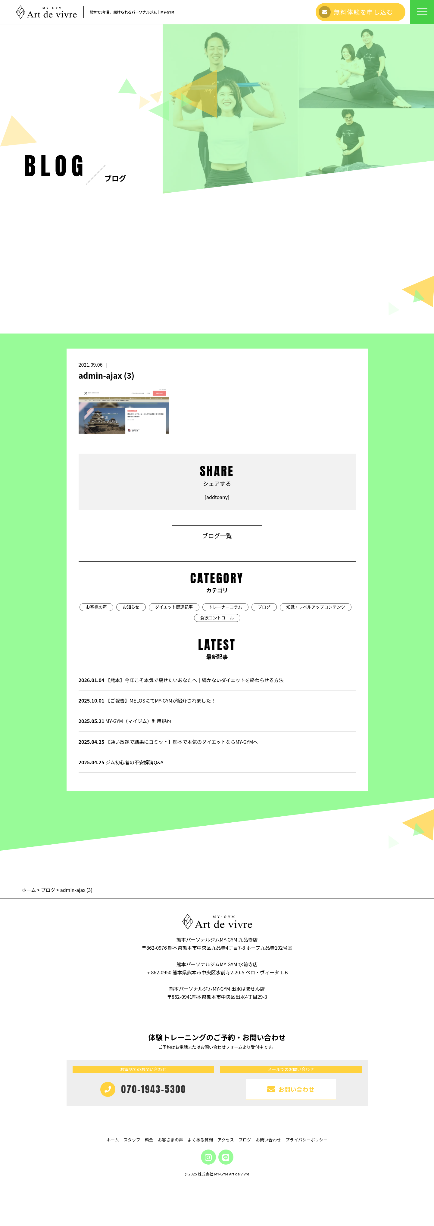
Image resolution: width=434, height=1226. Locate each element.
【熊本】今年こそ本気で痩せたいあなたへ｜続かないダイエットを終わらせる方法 (181, 680)
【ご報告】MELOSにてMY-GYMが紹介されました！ (147, 700)
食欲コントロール (217, 618)
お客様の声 (96, 607)
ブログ (264, 607)
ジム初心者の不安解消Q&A (121, 762)
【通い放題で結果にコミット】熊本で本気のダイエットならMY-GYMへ (168, 741)
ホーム (29, 889)
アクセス (225, 1140)
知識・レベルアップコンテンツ (315, 607)
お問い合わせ (268, 1140)
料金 (149, 1140)
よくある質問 (200, 1140)
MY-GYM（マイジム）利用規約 (125, 721)
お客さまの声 (170, 1140)
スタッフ (131, 1140)
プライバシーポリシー (307, 1140)
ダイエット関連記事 (174, 607)
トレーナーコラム (225, 607)
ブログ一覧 (217, 535)
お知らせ (131, 607)
